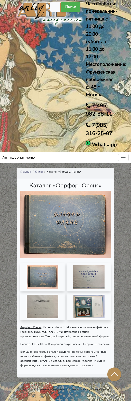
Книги (39, 172)
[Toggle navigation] (123, 157)
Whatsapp (103, 144)
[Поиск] (55, 7)
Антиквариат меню (18, 157)
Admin (65, 394)
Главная (25, 172)
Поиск (70, 6)
